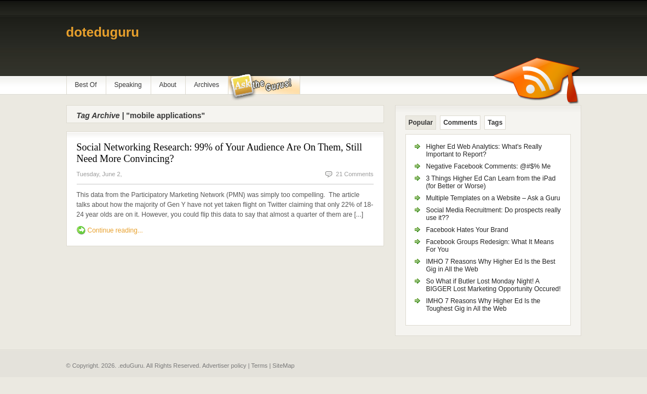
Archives (206, 85)
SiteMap (283, 365)
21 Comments (354, 174)
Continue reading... (115, 230)
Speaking (128, 85)
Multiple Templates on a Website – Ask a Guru (493, 198)
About (167, 85)
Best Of (86, 85)
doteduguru (102, 32)
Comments (460, 122)
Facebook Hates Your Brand (467, 230)
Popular (421, 122)
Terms (259, 365)
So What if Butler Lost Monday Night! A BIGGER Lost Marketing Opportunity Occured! (493, 285)
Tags (495, 122)
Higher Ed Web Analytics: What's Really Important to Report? (484, 150)
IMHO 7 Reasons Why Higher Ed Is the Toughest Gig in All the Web (483, 304)
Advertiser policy (224, 365)
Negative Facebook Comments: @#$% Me (488, 166)
